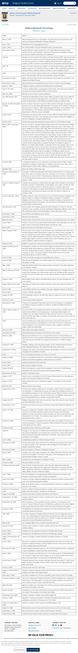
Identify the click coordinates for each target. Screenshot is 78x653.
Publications (21, 8)
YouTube (61, 625)
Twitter (58, 625)
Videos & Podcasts (59, 8)
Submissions (71, 8)
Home (4, 8)
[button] (76, 634)
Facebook (53, 625)
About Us (12, 8)
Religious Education (34, 625)
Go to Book (73, 13)
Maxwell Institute (33, 631)
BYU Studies (32, 628)
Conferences (32, 8)
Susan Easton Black (26, 15)
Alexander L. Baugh (14, 15)
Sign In (59, 3)
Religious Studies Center (23, 3)
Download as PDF (71, 24)
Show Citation (5, 24)
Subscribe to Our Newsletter (61, 628)
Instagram (56, 625)
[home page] (5, 3)
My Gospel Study (44, 8)
